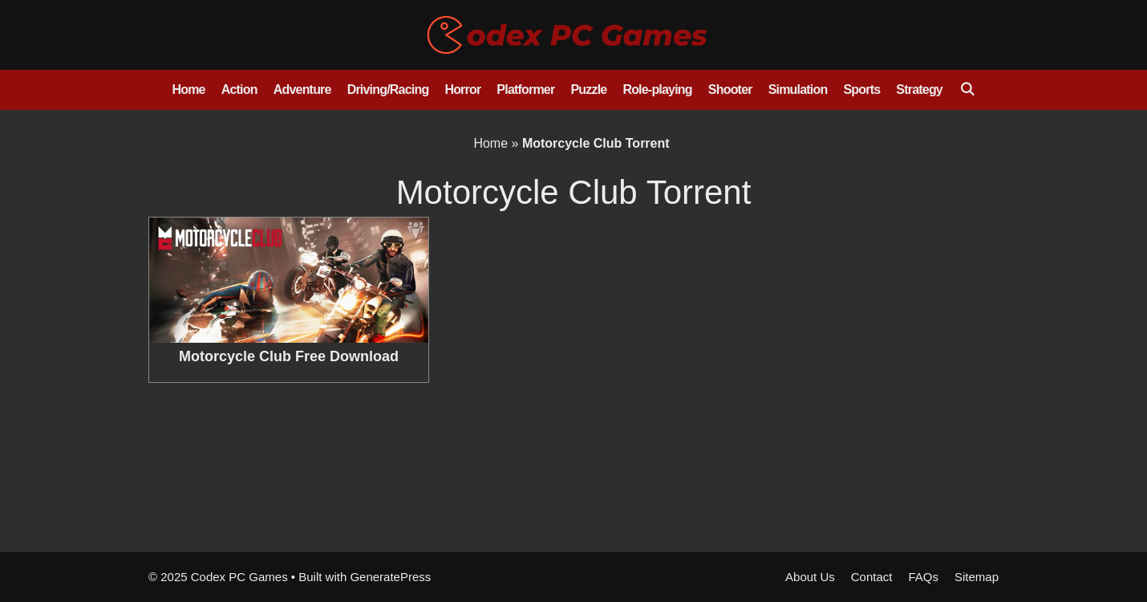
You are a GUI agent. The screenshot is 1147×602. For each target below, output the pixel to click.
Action (239, 89)
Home (188, 89)
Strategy (919, 89)
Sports (861, 89)
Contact (872, 577)
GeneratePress (390, 577)
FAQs (923, 577)
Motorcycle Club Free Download (289, 356)
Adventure (302, 89)
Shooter (730, 89)
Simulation (798, 89)
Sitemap (976, 577)
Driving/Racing (388, 89)
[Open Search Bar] (966, 90)
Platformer (525, 89)
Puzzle (588, 89)
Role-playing (656, 89)
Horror (462, 89)
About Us (810, 577)
